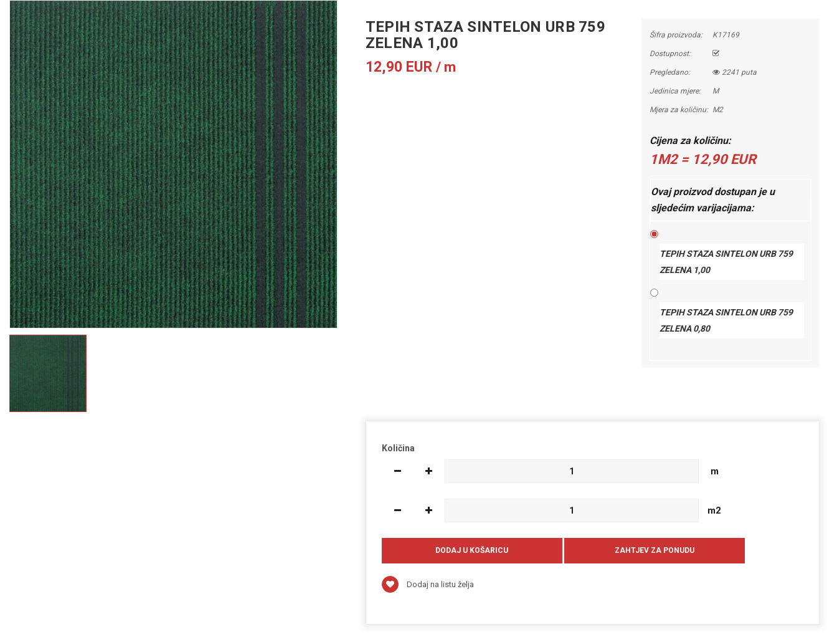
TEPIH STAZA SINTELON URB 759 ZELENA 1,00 (726, 262)
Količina (398, 448)
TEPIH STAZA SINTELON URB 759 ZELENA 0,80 (726, 320)
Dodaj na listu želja (428, 584)
